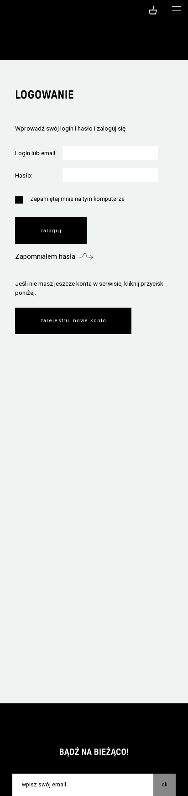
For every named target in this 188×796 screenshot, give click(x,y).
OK (164, 784)
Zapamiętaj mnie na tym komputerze (70, 200)
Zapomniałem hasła (45, 256)
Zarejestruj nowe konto (73, 321)
